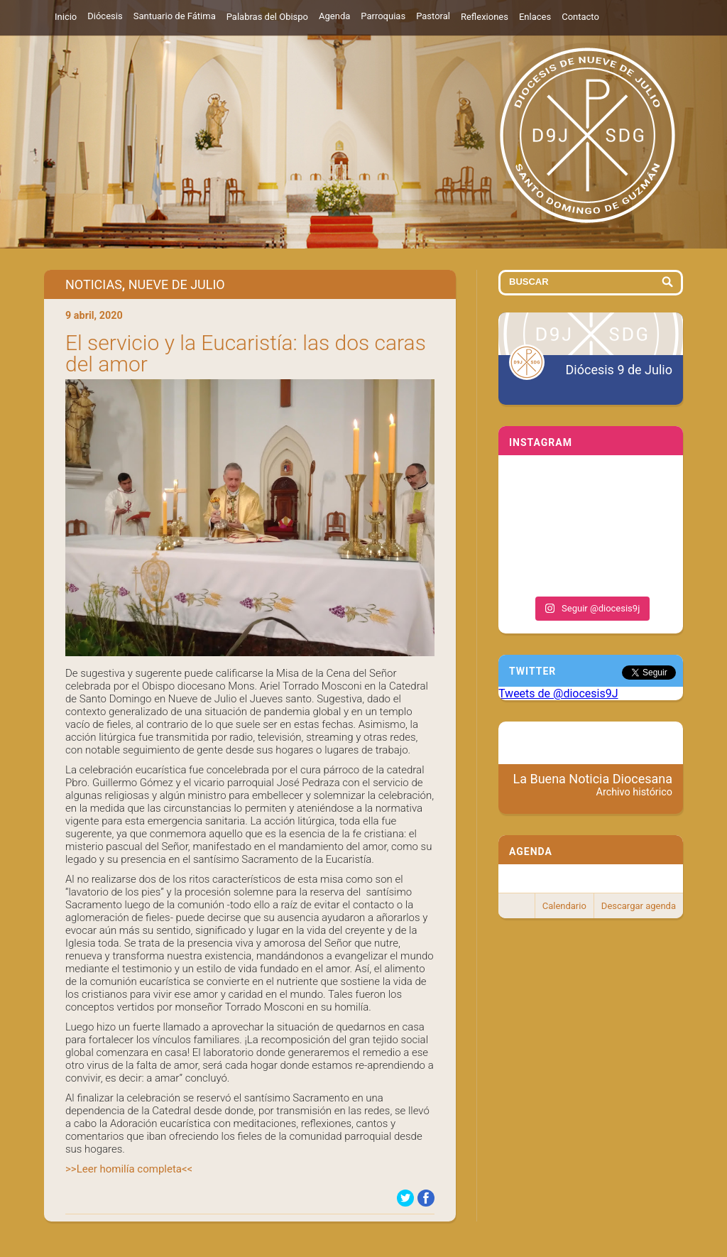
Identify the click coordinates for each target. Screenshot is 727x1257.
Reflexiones (484, 16)
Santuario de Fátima (174, 16)
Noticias (93, 284)
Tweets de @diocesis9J (558, 693)
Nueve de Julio (177, 284)
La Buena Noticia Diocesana (593, 784)
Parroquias (383, 16)
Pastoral (433, 16)
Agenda (334, 16)
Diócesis (104, 16)
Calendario (564, 905)
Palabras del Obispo (267, 16)
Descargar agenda (638, 905)
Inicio (66, 16)
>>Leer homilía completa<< (128, 1169)
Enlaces (535, 16)
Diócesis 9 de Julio (619, 369)
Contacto (580, 16)
